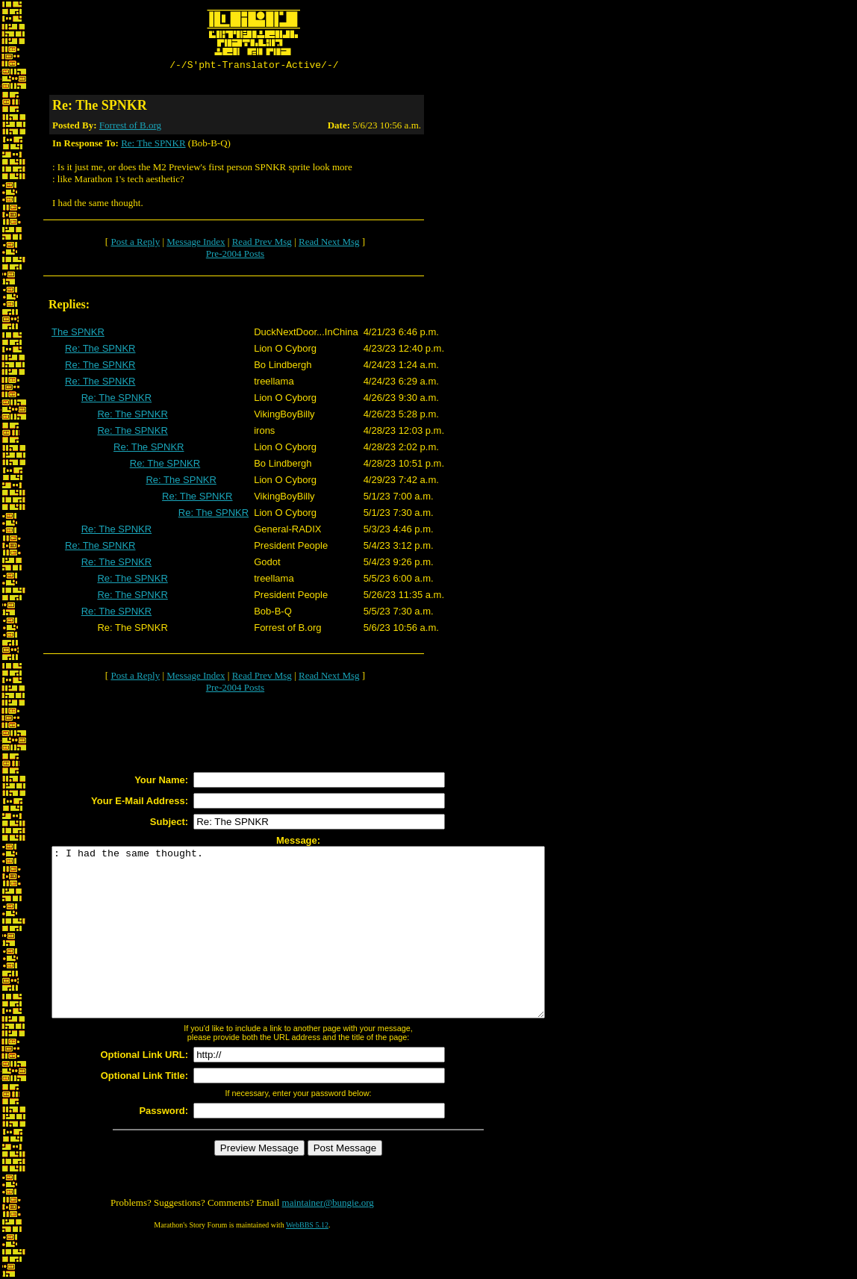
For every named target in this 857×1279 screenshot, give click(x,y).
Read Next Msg (329, 243)
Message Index (195, 243)
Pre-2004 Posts (235, 255)
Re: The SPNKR (153, 145)
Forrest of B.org (130, 127)
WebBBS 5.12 (307, 1261)
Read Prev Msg (262, 243)
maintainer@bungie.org (328, 1238)
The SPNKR (78, 334)
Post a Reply (135, 243)
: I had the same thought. (328, 951)
